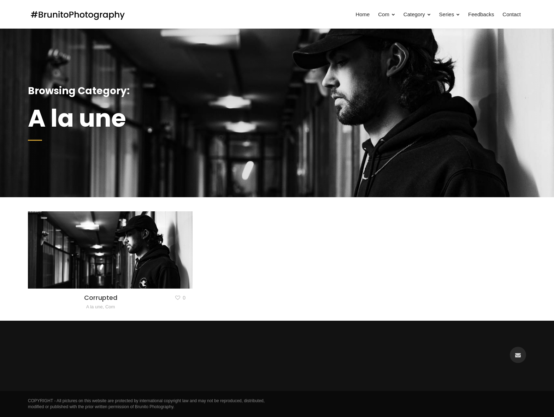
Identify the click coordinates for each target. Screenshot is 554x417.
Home (362, 14)
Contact (511, 14)
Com (386, 14)
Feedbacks (481, 14)
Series (449, 14)
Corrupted (100, 297)
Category (417, 14)
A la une (94, 306)
